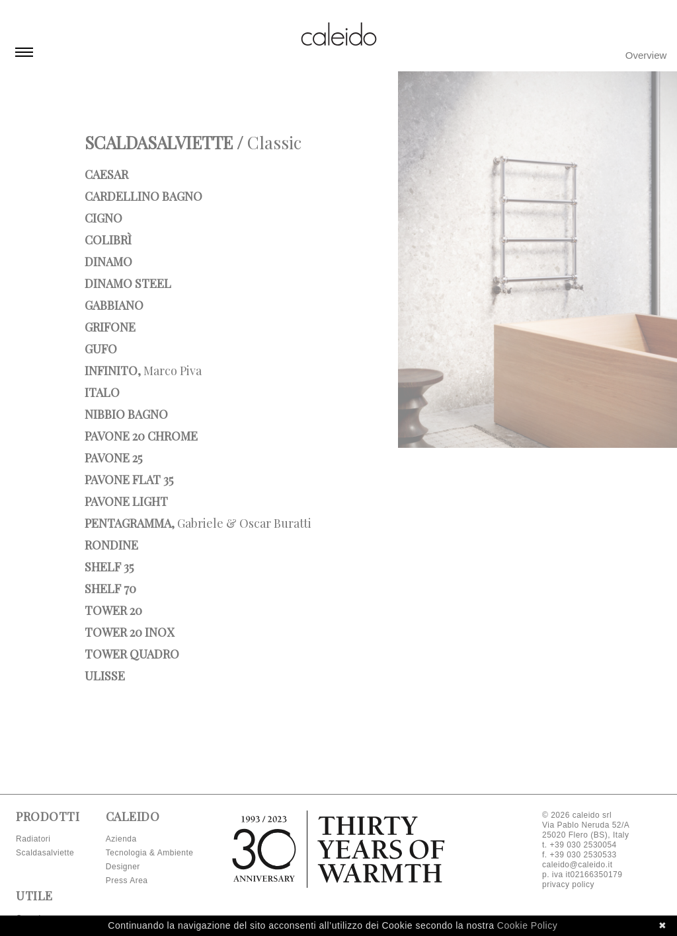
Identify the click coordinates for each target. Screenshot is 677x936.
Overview (646, 55)
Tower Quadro (132, 654)
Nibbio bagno (126, 414)
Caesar (106, 174)
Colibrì (108, 240)
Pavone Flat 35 (129, 479)
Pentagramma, (198, 523)
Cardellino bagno (143, 196)
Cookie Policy (527, 925)
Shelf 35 (109, 567)
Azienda (121, 839)
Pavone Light (126, 501)
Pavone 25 (113, 458)
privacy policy (568, 884)
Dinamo (108, 262)
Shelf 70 (110, 588)
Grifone (110, 327)
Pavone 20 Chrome (141, 436)
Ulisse (105, 676)
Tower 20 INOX (129, 632)
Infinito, (143, 370)
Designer (123, 866)
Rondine (111, 545)
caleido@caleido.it (577, 864)
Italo (102, 392)
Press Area (127, 880)
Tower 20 (113, 610)
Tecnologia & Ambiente (150, 852)
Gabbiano (114, 305)
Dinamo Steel (128, 283)
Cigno (103, 218)
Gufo (101, 349)
